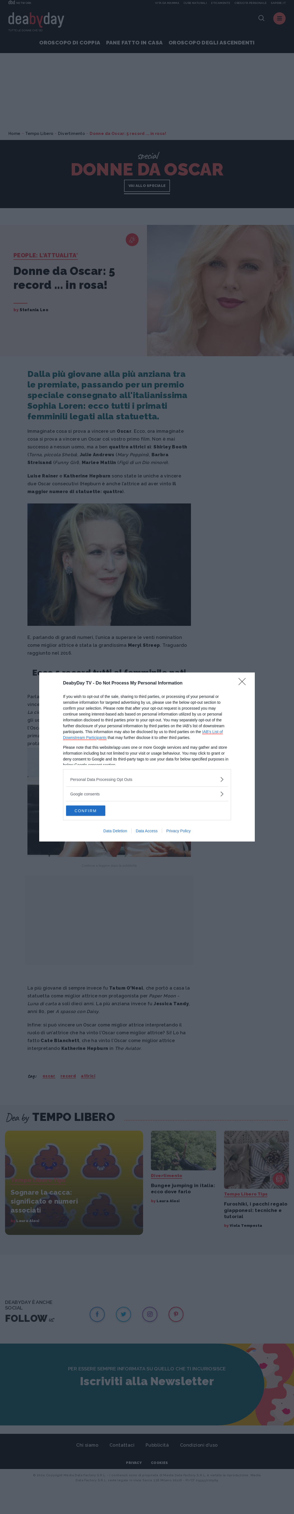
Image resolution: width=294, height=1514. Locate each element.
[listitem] (147, 779)
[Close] (244, 683)
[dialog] (147, 757)
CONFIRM (92, 811)
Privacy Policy (178, 831)
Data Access (147, 831)
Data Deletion (115, 831)
